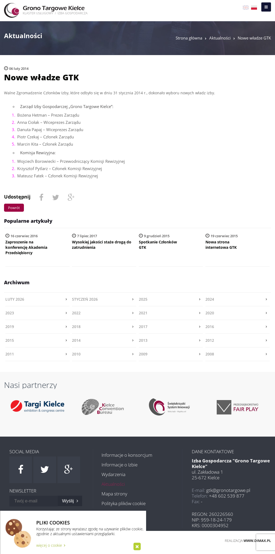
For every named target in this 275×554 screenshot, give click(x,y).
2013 (143, 340)
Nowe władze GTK (254, 37)
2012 (209, 340)
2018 (76, 326)
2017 (143, 326)
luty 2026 (14, 299)
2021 (143, 312)
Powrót (14, 207)
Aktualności (220, 37)
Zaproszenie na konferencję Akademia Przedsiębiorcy (26, 247)
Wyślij (70, 500)
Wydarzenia (113, 474)
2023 (9, 312)
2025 (143, 299)
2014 (76, 340)
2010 (76, 354)
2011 (9, 354)
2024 (209, 299)
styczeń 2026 (85, 299)
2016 (209, 326)
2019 (9, 326)
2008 (209, 354)
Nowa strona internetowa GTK (221, 244)
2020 (209, 312)
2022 (76, 312)
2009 (143, 354)
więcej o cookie (50, 545)
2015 (9, 340)
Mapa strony (114, 494)
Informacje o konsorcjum (127, 455)
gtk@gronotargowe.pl (228, 490)
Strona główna (189, 37)
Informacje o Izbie (120, 465)
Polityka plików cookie (124, 503)
